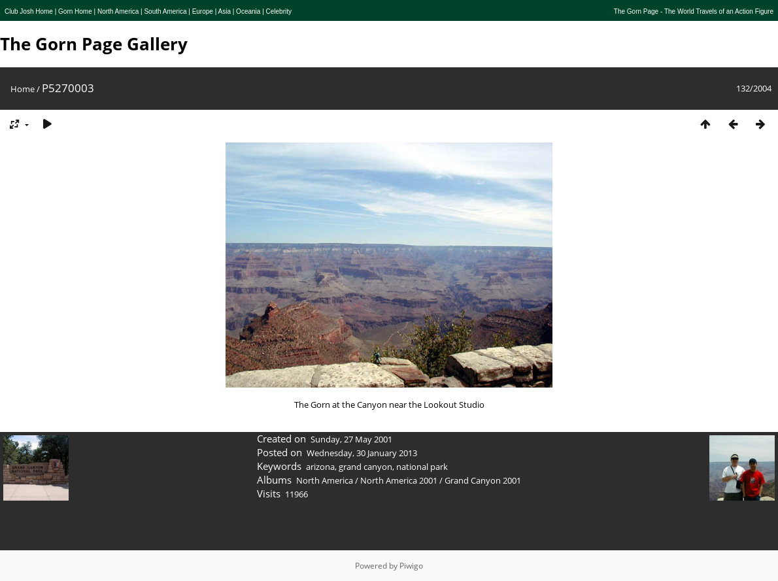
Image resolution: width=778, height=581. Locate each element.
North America (324, 480)
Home (22, 89)
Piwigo (411, 565)
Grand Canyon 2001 (483, 480)
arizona (320, 467)
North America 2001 (398, 480)
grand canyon (365, 467)
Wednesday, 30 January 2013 (362, 453)
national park (422, 467)
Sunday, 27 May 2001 (351, 439)
